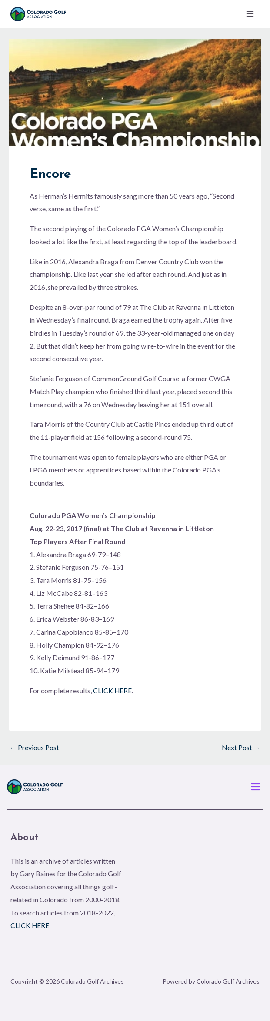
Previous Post (34, 748)
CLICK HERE (112, 691)
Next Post (241, 748)
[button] (255, 787)
